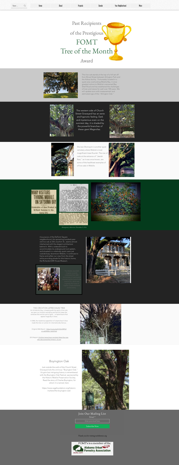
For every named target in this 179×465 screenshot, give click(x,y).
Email (91, 417)
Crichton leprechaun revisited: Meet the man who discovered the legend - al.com (52, 338)
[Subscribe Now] (92, 426)
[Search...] (16, 5)
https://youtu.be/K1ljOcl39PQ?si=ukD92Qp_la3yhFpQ (54, 330)
